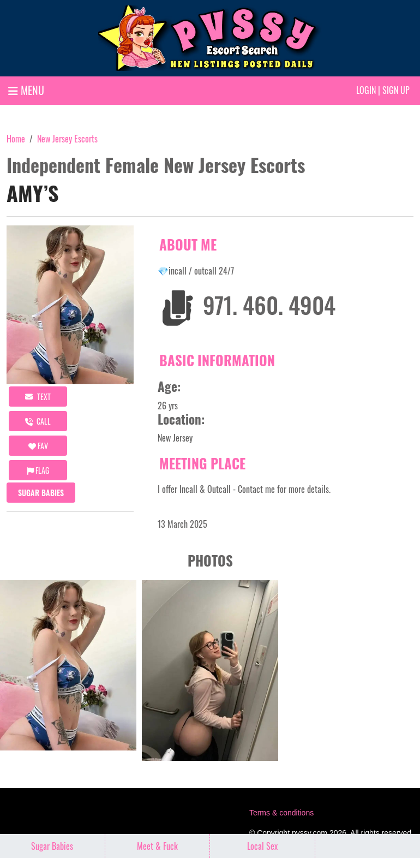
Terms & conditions (281, 812)
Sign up (396, 90)
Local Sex (262, 846)
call (38, 421)
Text (38, 396)
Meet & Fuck (157, 846)
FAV (38, 445)
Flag (38, 470)
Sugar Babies (41, 492)
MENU (26, 90)
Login (366, 90)
